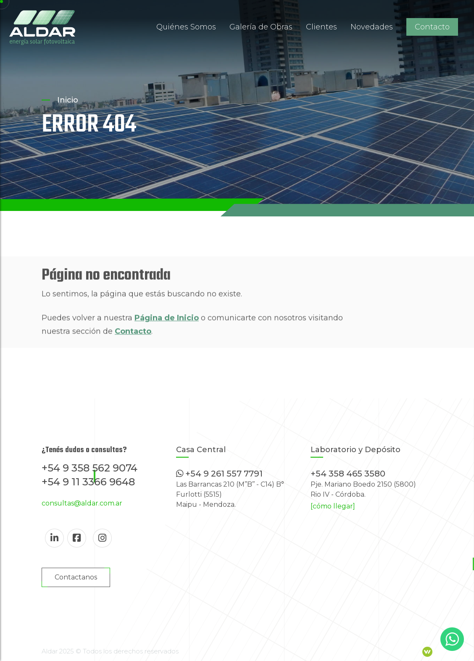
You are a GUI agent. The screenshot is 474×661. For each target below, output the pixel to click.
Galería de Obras (260, 27)
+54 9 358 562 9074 (89, 468)
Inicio (67, 100)
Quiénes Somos (186, 27)
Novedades (371, 27)
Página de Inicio (166, 329)
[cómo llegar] (333, 506)
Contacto (432, 27)
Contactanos (76, 577)
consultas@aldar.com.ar (82, 503)
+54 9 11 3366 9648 (88, 482)
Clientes (321, 27)
